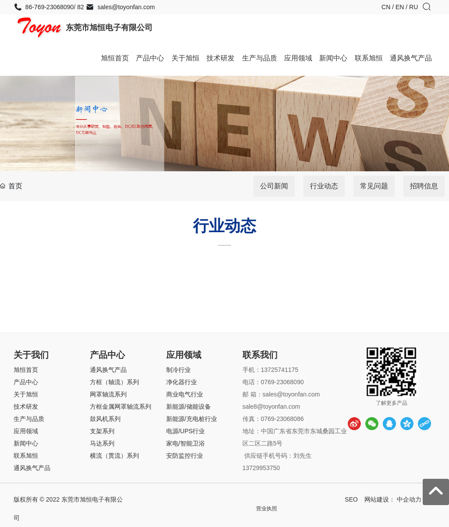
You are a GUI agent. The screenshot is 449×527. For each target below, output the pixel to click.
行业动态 (324, 186)
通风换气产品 (32, 467)
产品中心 (26, 382)
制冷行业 (178, 369)
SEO (351, 499)
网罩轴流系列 (108, 394)
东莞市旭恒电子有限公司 (109, 27)
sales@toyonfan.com (120, 7)
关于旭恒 (26, 394)
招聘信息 (424, 186)
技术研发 (26, 406)
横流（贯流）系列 (114, 455)
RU (413, 7)
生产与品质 (29, 418)
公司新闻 (274, 186)
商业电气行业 (184, 394)
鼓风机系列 (105, 418)
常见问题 (374, 186)
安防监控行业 (184, 455)
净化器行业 (181, 382)
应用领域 (26, 431)
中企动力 (409, 499)
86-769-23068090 (44, 7)
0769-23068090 (282, 382)
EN (401, 7)
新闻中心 (26, 443)
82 (79, 7)
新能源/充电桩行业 (191, 418)
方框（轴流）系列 (114, 382)
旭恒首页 (26, 369)
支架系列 (102, 431)
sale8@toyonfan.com (272, 406)
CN (386, 7)
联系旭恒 (26, 455)
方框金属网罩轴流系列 (120, 406)
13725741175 (280, 369)
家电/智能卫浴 (185, 443)
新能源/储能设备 (188, 406)
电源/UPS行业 (185, 431)
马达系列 (102, 443)
